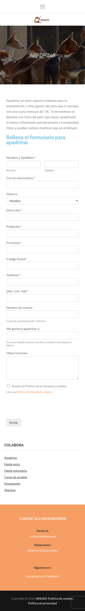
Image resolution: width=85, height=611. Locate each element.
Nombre (11, 170)
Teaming (9, 490)
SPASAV (41, 598)
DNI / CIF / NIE (17, 291)
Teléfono (13, 275)
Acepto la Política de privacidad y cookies (39, 386)
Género (11, 194)
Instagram (32, 576)
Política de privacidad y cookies (34, 391)
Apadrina (10, 457)
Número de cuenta (19, 307)
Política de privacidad (42, 603)
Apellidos (50, 170)
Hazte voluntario (15, 470)
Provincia (13, 243)
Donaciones (12, 483)
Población (14, 226)
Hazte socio (12, 464)
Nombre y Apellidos (21, 157)
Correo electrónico (20, 178)
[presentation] (36, 412)
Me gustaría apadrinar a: (23, 328)
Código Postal (16, 259)
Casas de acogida (15, 477)
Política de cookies (60, 598)
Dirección (14, 210)
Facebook (52, 576)
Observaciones (17, 353)
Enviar (13, 422)
